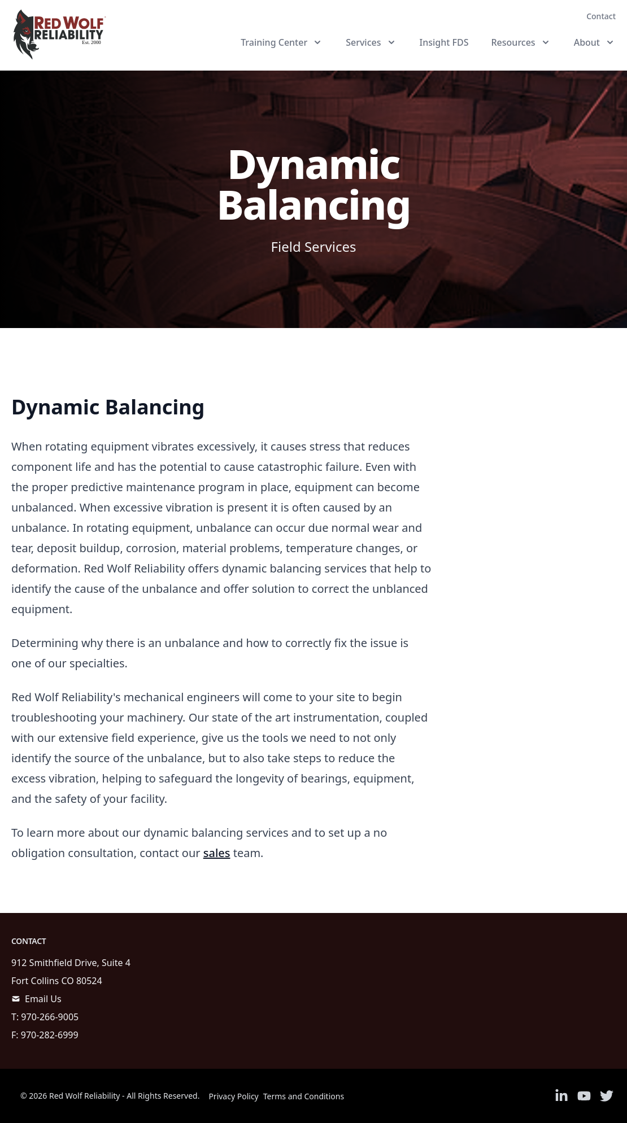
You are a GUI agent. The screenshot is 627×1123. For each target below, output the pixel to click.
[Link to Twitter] (607, 1095)
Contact (601, 16)
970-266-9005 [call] (50, 1017)
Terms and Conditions (303, 1096)
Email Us (43, 999)
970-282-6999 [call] (50, 1035)
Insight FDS (444, 42)
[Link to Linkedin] (561, 1095)
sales (216, 852)
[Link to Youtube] (584, 1095)
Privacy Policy (233, 1096)
